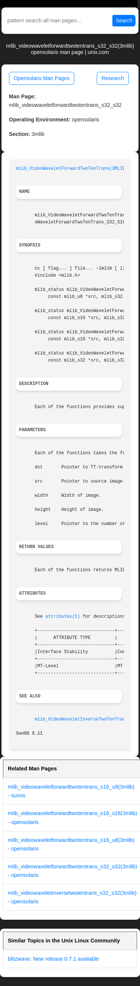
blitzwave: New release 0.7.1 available (53, 959)
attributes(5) (63, 616)
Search (124, 20)
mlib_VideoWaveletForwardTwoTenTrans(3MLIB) (72, 168)
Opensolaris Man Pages (41, 78)
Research (113, 78)
